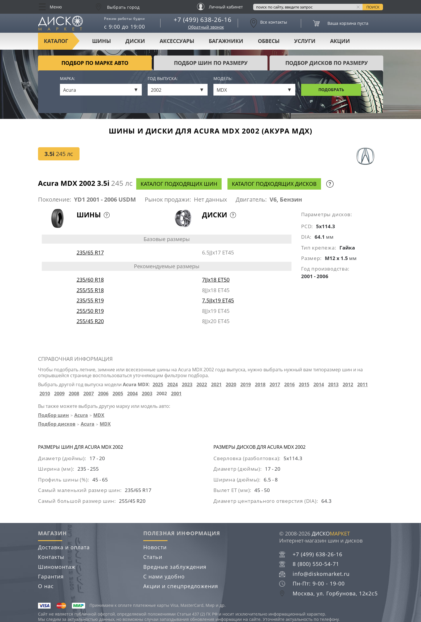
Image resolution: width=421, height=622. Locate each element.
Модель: (222, 78)
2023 (187, 385)
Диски (135, 40)
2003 (147, 394)
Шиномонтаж (56, 566)
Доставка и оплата (64, 547)
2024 (172, 385)
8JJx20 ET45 (216, 321)
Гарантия (51, 576)
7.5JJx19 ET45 (218, 300)
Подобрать (331, 89)
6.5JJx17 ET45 (218, 252)
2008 (74, 394)
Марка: (67, 78)
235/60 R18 (90, 279)
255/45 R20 (90, 321)
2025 (158, 385)
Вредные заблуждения (174, 566)
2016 (289, 385)
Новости (155, 547)
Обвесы (268, 40)
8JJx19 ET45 (216, 310)
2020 (231, 385)
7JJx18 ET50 (216, 279)
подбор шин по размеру (211, 62)
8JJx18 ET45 (216, 290)
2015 (304, 385)
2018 (260, 385)
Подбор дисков (56, 424)
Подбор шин (53, 415)
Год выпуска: (163, 78)
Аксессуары (177, 40)
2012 (348, 385)
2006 (103, 394)
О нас (46, 586)
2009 (59, 394)
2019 (245, 385)
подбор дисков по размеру (326, 62)
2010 (44, 394)
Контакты (51, 556)
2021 (216, 385)
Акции (340, 40)
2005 (118, 394)
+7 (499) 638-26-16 (203, 19)
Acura (81, 415)
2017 (275, 385)
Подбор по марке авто (94, 62)
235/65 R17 (90, 252)
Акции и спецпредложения (180, 586)
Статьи (152, 556)
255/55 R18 (90, 290)
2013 (333, 385)
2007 (88, 394)
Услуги (304, 40)
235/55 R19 (90, 300)
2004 (132, 394)
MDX (98, 415)
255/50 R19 (90, 310)
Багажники (226, 40)
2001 (176, 394)
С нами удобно (164, 576)
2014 (318, 385)
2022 (201, 385)
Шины (101, 40)
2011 (362, 385)
